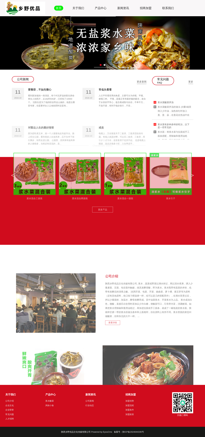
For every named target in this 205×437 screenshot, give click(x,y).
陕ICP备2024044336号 (133, 432)
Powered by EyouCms (101, 432)
